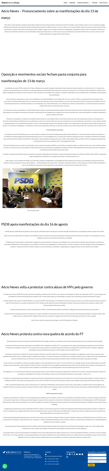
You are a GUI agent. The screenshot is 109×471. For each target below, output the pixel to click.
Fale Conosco (103, 2)
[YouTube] (80, 454)
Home (65, 2)
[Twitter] (72, 454)
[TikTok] (74, 454)
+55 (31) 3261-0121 (53, 461)
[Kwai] (77, 454)
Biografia (72, 2)
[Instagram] (67, 454)
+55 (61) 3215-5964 (53, 459)
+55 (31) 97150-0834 (53, 464)
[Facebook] (69, 454)
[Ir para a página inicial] (12, 452)
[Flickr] (82, 454)
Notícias (94, 2)
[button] (4, 466)
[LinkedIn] (67, 457)
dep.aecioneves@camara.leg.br (53, 456)
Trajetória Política (83, 2)
